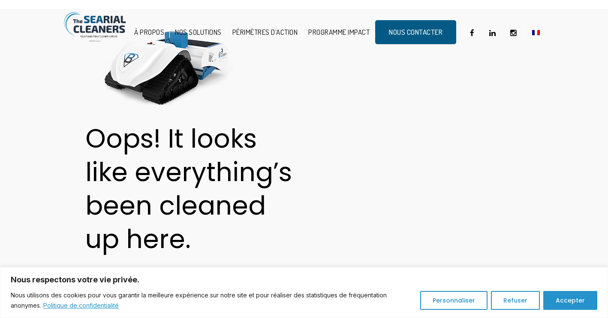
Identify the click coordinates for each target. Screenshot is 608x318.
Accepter (570, 300)
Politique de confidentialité (81, 305)
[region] (304, 292)
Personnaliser (454, 300)
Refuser (515, 300)
